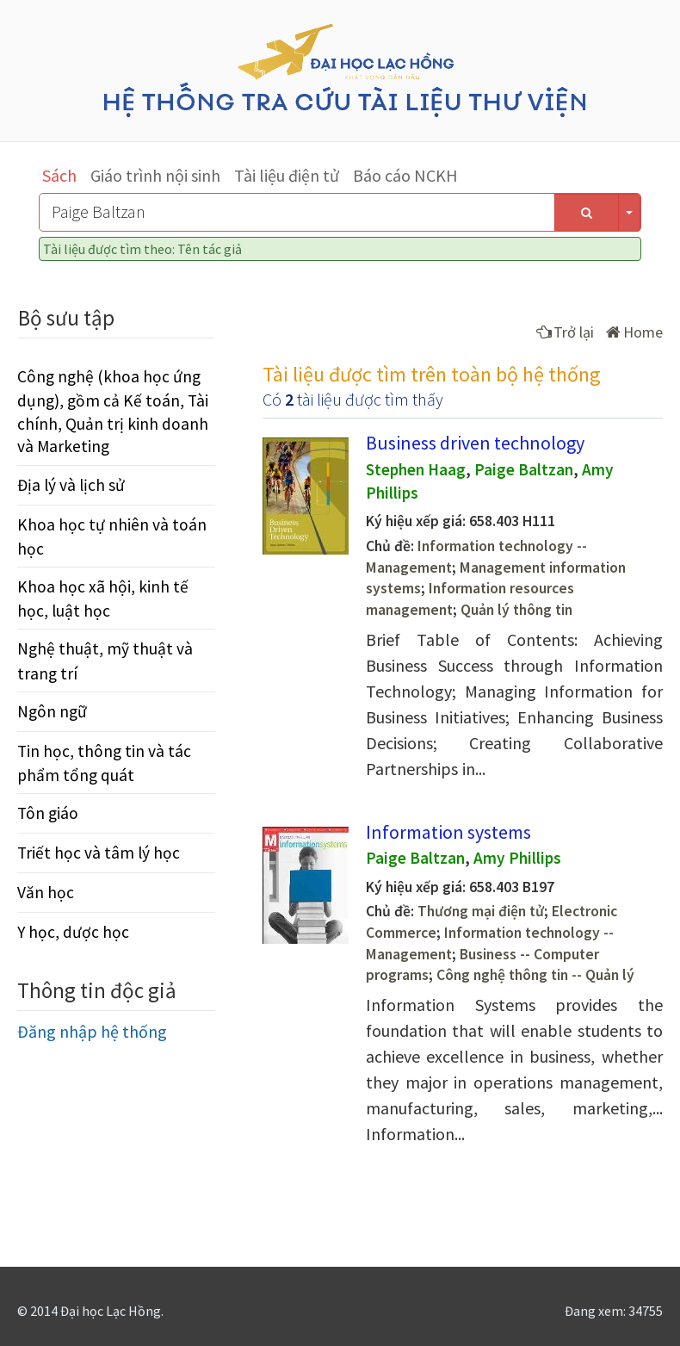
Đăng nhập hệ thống (92, 1031)
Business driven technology (475, 443)
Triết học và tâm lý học (98, 852)
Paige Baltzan (523, 469)
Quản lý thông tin (516, 609)
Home (634, 332)
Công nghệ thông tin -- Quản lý (535, 974)
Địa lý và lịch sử (71, 485)
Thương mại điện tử (480, 911)
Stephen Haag (416, 469)
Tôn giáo (47, 813)
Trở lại (565, 332)
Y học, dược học (73, 931)
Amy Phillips (517, 857)
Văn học (45, 892)
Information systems (448, 832)
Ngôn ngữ (52, 711)
